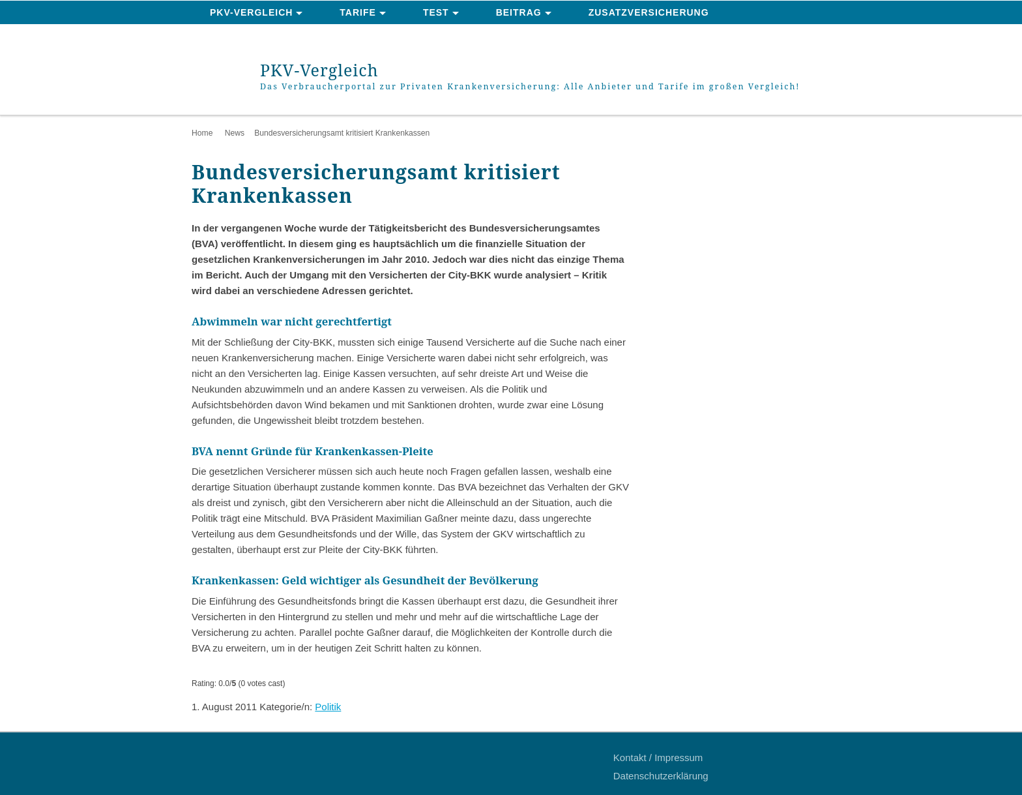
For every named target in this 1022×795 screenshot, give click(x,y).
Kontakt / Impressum (658, 757)
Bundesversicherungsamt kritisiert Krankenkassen (342, 133)
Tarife (358, 12)
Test (436, 12)
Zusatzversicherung (649, 12)
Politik (328, 706)
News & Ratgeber (259, 36)
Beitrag (519, 12)
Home (202, 133)
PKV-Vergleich (251, 12)
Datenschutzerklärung (660, 775)
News (234, 133)
